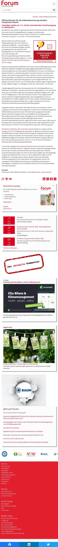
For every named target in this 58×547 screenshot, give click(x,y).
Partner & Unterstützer (8, 494)
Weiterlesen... (7, 202)
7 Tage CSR (4, 520)
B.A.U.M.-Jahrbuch (7, 525)
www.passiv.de (46, 172)
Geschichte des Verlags (8, 506)
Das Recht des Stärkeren (11, 428)
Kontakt (3, 483)
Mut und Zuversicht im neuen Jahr (14, 413)
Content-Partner (6, 496)
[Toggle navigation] (54, 4)
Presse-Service (6, 477)
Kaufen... (6, 206)
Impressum (5, 481)
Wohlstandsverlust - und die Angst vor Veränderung (20, 364)
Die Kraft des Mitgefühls (9, 527)
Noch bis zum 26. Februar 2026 (13, 438)
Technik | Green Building (41, 17)
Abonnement (5, 466)
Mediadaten (5, 468)
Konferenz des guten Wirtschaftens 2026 (30, 239)
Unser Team (5, 510)
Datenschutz (5, 479)
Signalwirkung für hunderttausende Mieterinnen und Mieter (23, 431)
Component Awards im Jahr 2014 (30, 146)
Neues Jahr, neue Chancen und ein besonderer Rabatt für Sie (23, 435)
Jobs (2, 508)
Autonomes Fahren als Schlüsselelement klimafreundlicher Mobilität (25, 442)
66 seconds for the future (9, 518)
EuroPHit (49, 155)
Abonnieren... (7, 209)
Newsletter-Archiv (7, 473)
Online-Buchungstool (8, 475)
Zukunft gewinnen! (7, 531)
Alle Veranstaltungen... (10, 248)
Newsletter (4, 471)
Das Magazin (5, 504)
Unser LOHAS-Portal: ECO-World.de (12, 533)
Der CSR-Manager (7, 523)
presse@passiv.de (34, 172)
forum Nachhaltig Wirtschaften (11, 529)
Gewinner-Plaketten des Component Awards (18, 129)
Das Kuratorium (6, 491)
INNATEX (20, 217)
